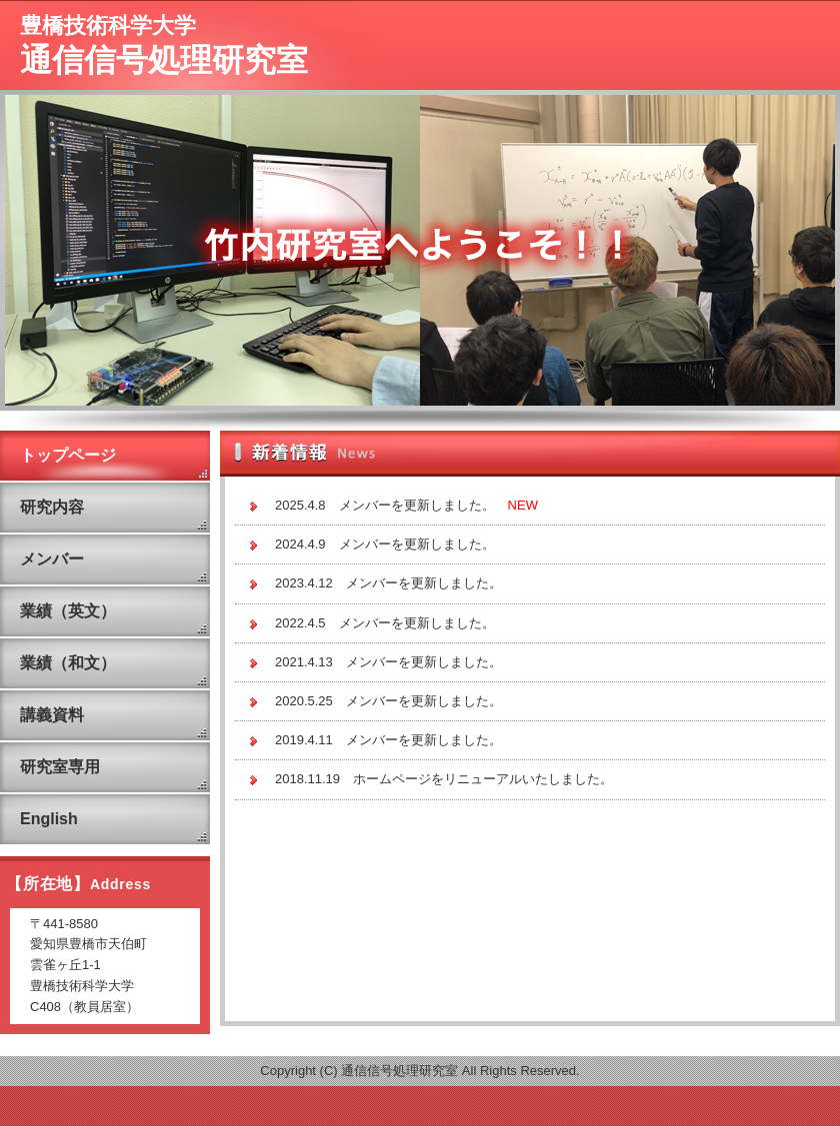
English (49, 818)
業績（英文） (68, 610)
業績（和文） (68, 662)
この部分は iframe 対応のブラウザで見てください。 (530, 754)
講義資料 (52, 714)
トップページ (68, 455)
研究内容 (52, 507)
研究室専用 (60, 766)
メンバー (52, 559)
